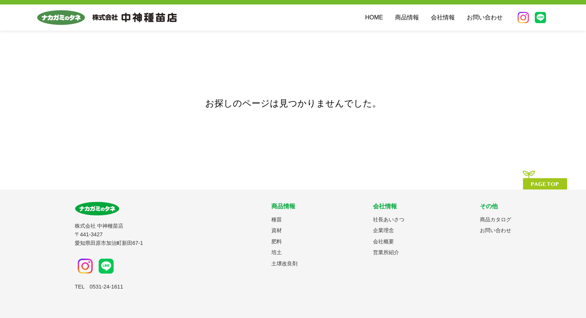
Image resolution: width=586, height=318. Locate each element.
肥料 (276, 241)
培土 (276, 252)
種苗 (276, 219)
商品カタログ (495, 219)
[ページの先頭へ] (544, 180)
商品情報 (407, 17)
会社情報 (443, 17)
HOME (374, 17)
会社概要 (383, 241)
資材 (276, 230)
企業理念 (383, 230)
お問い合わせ (485, 17)
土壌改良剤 (284, 263)
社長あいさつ (388, 219)
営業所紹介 (386, 252)
